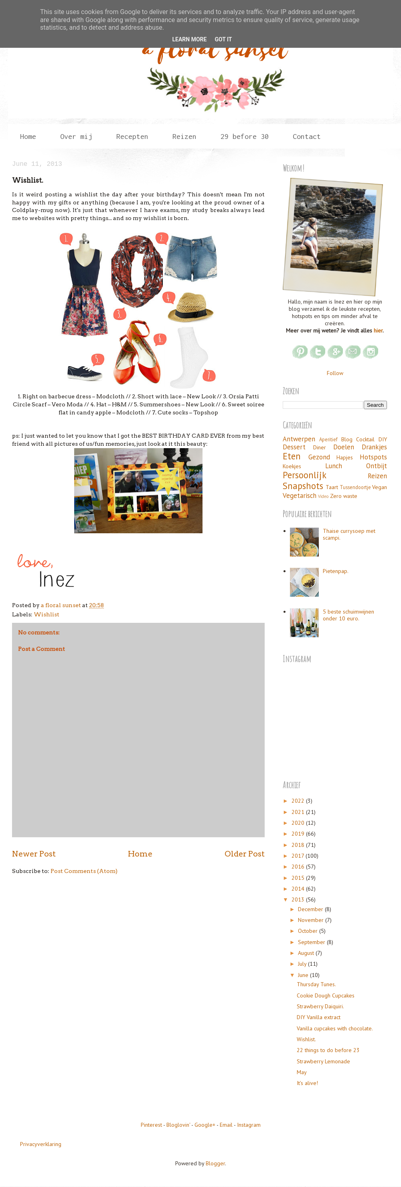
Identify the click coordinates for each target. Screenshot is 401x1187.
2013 (299, 899)
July (303, 963)
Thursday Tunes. (316, 984)
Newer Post (34, 854)
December (311, 909)
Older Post (245, 854)
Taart (332, 487)
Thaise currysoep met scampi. (349, 534)
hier (378, 330)
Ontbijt (376, 465)
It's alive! (307, 1083)
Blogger (215, 1163)
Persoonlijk (304, 475)
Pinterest (151, 1124)
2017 (299, 855)
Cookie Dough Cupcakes (325, 995)
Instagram (249, 1124)
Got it (223, 39)
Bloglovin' (178, 1124)
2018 (299, 844)
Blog (346, 439)
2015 (299, 877)
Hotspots (373, 457)
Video (323, 496)
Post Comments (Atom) (84, 871)
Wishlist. (306, 1039)
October (308, 930)
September (312, 942)
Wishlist (46, 614)
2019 (299, 833)
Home (28, 136)
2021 (299, 812)
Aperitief (328, 439)
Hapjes (344, 457)
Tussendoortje (355, 487)
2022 (299, 800)
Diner (319, 447)
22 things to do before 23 (328, 1050)
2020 (299, 822)
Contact (307, 136)
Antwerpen (299, 438)
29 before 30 (245, 136)
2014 (299, 888)
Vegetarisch (299, 495)
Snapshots (303, 486)
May (302, 1072)
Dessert (294, 447)
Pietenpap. (335, 571)
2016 (299, 866)
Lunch (333, 465)
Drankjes (374, 447)
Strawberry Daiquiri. (320, 1006)
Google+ (204, 1124)
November (311, 920)
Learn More (189, 39)
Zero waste (343, 496)
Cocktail (365, 439)
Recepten (132, 136)
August (307, 953)
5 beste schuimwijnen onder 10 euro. (348, 615)
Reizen (184, 136)
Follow (335, 373)
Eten (292, 456)
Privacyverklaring (40, 1144)
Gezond (319, 457)
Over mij (76, 136)
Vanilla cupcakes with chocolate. (335, 1028)
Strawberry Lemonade (323, 1061)
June (304, 975)
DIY (383, 439)
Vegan (379, 487)
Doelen (343, 447)
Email (226, 1124)
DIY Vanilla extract (318, 1017)
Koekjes (292, 466)
